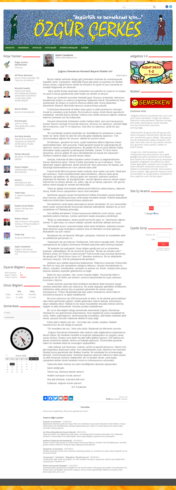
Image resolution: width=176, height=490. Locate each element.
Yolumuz (19, 67)
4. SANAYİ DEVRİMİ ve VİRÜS (24, 196)
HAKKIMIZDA (23, 48)
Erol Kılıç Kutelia (23, 136)
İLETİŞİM (84, 48)
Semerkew (9, 317)
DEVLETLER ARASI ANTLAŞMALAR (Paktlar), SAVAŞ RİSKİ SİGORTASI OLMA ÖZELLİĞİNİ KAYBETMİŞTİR (26, 96)
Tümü (7, 313)
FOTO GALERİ (50, 48)
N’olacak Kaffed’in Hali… (26, 237)
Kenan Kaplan (21, 167)
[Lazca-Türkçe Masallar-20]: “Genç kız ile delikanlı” (27, 79)
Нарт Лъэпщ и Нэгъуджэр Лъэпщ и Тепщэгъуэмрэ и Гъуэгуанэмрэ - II (27, 224)
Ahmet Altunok (22, 154)
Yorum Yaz (123, 397)
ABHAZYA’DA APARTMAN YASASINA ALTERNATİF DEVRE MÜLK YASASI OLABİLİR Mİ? (26, 143)
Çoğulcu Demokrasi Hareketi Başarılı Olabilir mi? (26, 251)
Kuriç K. (18, 180)
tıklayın (85, 411)
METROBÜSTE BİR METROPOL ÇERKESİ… (25, 183)
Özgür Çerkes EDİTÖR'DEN (21, 63)
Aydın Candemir (23, 246)
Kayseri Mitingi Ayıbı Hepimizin (24, 209)
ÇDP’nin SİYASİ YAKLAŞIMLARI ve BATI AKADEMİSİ (25, 126)
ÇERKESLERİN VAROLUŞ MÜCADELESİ (25, 170)
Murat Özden (21, 109)
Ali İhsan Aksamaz (24, 75)
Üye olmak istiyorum (163, 250)
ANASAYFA (9, 48)
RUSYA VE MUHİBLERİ (24, 112)
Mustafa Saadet (22, 88)
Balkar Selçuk (21, 218)
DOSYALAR (36, 48)
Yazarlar (124, 399)
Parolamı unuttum (164, 248)
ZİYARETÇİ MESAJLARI (69, 48)
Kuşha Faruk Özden (24, 205)
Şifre (153, 240)
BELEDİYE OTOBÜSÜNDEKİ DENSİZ (27, 157)
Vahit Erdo (20, 192)
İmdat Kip (19, 234)
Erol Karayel (21, 121)
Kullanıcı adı (150, 235)
